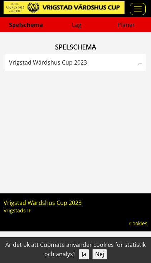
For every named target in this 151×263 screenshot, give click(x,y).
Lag (76, 25)
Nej (99, 254)
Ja (84, 254)
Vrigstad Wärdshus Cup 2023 (48, 62)
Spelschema (26, 25)
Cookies (138, 223)
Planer (126, 25)
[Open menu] (138, 9)
